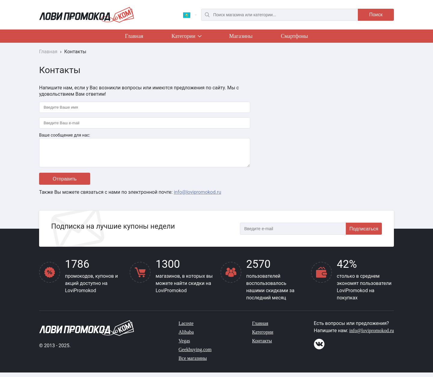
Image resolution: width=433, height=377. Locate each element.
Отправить (64, 183)
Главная (134, 36)
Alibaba (186, 336)
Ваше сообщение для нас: (64, 135)
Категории (186, 37)
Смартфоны (294, 36)
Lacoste (186, 327)
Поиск (375, 14)
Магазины (241, 36)
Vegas (184, 345)
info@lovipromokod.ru (197, 196)
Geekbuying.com (195, 354)
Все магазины (193, 362)
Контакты (262, 345)
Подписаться (363, 233)
